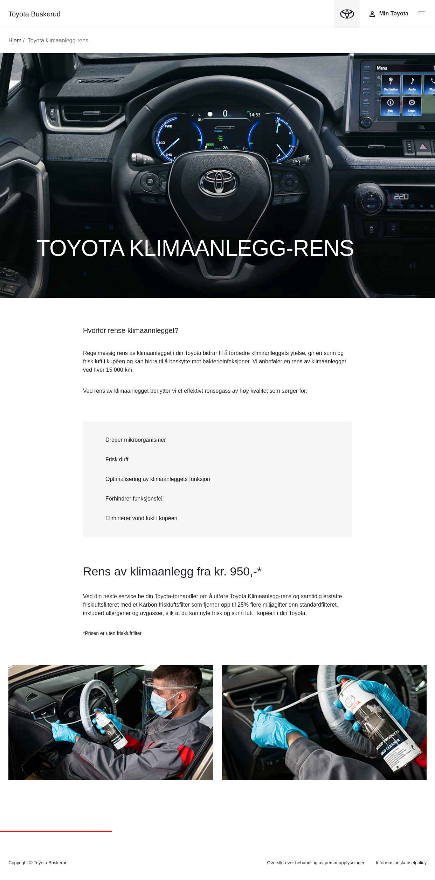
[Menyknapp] (422, 14)
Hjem (14, 40)
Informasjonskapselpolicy (401, 862)
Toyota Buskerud (34, 14)
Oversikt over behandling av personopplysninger (316, 862)
